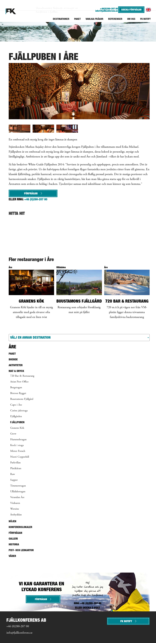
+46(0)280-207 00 (109, 8)
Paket (12, 353)
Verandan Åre (17, 497)
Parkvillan (15, 462)
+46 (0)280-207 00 (35, 199)
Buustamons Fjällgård (21, 399)
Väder (12, 556)
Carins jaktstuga (19, 410)
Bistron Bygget (18, 393)
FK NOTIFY (128, 621)
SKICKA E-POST (91, 607)
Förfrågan (33, 193)
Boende (13, 359)
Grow (13, 433)
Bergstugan (16, 387)
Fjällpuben (17, 422)
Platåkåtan (15, 468)
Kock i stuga (17, 445)
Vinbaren (15, 503)
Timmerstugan (18, 485)
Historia (14, 544)
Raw (12, 474)
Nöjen (12, 521)
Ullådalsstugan (17, 491)
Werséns (14, 509)
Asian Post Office (19, 381)
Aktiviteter (16, 365)
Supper (14, 480)
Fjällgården (16, 416)
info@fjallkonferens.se (106, 11)
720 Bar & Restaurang (22, 376)
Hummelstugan (18, 439)
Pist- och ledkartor (21, 550)
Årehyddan (16, 514)
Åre (12, 346)
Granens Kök (17, 428)
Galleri (13, 538)
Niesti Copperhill (19, 457)
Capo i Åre (16, 405)
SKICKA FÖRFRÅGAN (131, 9)
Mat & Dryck (16, 371)
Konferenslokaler (20, 527)
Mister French (17, 451)
